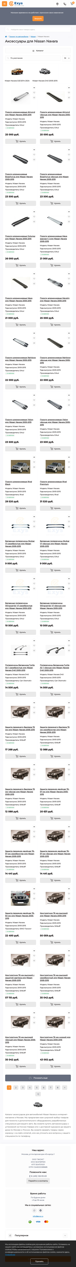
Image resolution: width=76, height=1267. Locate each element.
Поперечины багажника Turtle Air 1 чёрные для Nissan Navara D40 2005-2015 (54, 667)
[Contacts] (65, 3)
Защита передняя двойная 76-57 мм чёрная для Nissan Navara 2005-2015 (55, 854)
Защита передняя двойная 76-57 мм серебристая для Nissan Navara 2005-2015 (20, 854)
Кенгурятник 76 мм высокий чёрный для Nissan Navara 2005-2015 (20, 1040)
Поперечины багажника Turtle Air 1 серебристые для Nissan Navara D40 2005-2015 (20, 667)
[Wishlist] (34, 93)
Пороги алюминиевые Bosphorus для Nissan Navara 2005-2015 (19, 177)
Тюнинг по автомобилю (18, 37)
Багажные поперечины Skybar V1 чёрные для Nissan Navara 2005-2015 (54, 543)
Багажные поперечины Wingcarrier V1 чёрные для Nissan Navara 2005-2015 (53, 605)
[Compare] (34, 97)
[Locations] (57, 3)
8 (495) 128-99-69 (39, 1176)
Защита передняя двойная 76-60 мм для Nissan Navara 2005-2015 (20, 916)
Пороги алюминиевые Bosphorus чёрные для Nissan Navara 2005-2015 (54, 177)
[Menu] (4, 3)
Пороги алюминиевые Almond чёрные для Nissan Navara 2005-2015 (55, 114)
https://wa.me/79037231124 (34, 1210)
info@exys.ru (38, 1216)
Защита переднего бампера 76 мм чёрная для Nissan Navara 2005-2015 (20, 792)
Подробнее (10, 1255)
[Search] (8, 29)
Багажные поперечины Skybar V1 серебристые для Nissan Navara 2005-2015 (20, 543)
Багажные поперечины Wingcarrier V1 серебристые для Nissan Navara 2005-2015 (18, 605)
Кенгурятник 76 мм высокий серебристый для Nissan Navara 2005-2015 (55, 978)
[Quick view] (34, 88)
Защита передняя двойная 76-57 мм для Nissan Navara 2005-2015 (54, 792)
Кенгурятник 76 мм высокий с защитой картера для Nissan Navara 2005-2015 (19, 978)
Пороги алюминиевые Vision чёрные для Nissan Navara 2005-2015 (55, 422)
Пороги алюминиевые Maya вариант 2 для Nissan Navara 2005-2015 (53, 239)
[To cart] (20, 141)
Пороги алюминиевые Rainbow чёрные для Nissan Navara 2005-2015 (55, 360)
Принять (39, 1261)
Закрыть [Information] (38, 19)
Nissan (33, 37)
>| (38, 1094)
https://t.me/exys (41, 1210)
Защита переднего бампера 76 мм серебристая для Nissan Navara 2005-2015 (55, 729)
